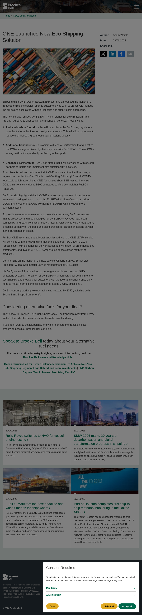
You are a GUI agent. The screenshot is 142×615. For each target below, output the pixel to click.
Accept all (127, 606)
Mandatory (51, 588)
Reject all (108, 606)
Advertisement (53, 595)
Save (52, 606)
